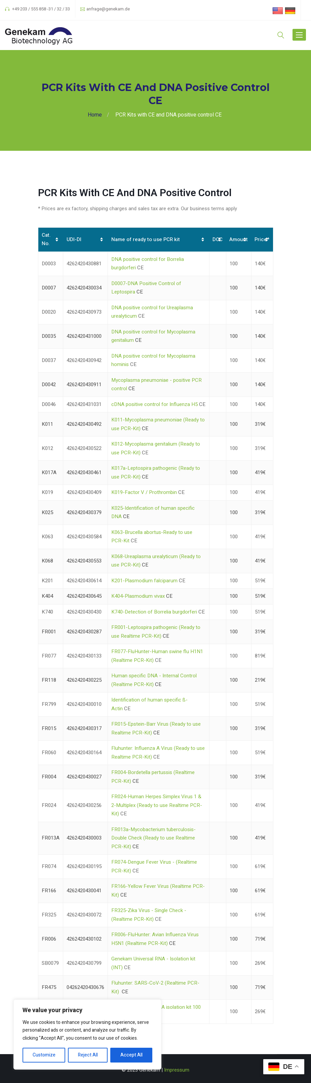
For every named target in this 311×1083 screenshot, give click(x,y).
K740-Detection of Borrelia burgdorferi (154, 612)
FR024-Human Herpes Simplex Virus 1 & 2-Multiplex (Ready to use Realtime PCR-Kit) (156, 805)
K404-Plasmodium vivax (138, 596)
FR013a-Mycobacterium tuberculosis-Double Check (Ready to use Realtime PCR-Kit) (153, 838)
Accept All (131, 1054)
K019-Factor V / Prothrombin (144, 492)
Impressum (176, 1070)
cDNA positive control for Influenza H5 (154, 404)
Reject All (88, 1054)
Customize (44, 1054)
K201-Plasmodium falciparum (144, 580)
